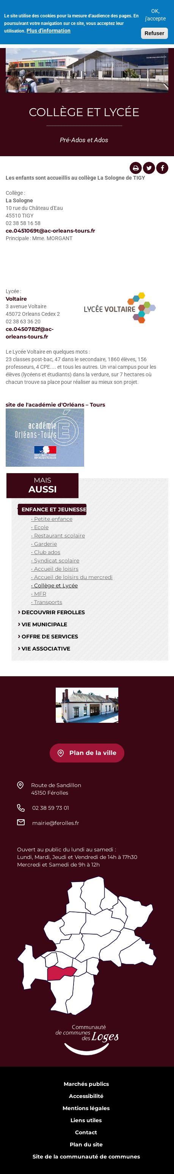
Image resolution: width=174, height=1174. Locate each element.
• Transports (46, 602)
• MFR (38, 593)
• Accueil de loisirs (54, 568)
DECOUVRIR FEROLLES (53, 612)
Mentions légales (86, 1108)
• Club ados (45, 552)
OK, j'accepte (155, 12)
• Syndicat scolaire (55, 560)
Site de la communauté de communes (86, 1156)
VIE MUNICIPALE (44, 624)
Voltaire (16, 298)
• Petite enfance (51, 519)
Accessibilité (86, 1096)
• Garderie (44, 543)
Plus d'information (49, 28)
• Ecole (40, 527)
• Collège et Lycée (54, 585)
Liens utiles (86, 1120)
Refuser (154, 31)
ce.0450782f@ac (29, 329)
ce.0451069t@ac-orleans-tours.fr (50, 230)
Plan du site (86, 1144)
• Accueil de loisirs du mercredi (72, 577)
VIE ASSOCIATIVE (46, 648)
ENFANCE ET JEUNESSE (54, 509)
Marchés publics (86, 1084)
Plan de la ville (92, 752)
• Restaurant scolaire (58, 535)
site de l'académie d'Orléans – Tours (55, 404)
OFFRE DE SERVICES (50, 636)
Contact (86, 1132)
